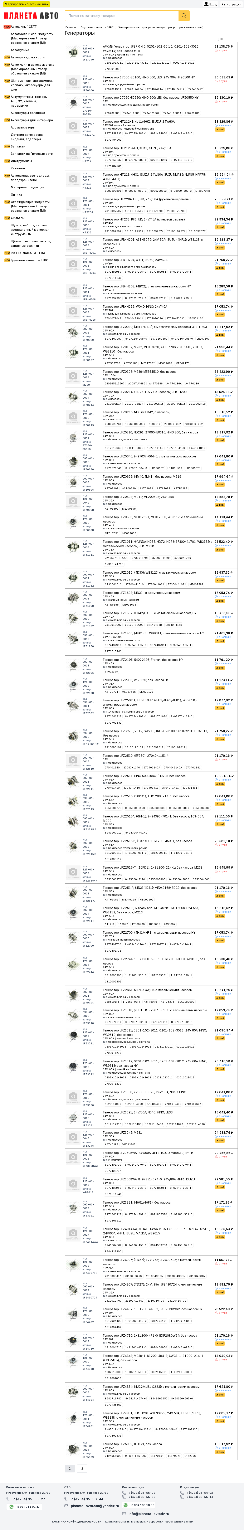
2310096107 (113, 747)
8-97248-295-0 (135, 271)
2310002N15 (155, 403)
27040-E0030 (176, 318)
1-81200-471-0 (136, 1347)
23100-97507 (134, 211)
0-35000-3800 (179, 808)
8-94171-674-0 (136, 1398)
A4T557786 (112, 363)
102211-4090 (134, 1104)
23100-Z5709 (176, 211)
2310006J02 (113, 1276)
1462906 (190, 1455)
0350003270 (113, 808)
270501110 (195, 318)
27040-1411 (170, 787)
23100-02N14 (134, 403)
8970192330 (189, 1429)
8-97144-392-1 (136, 716)
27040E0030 (155, 318)
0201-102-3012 (183, 62)
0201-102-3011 (137, 62)
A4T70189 (192, 383)
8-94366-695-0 (182, 1398)
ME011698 (129, 604)
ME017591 (112, 533)
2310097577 (197, 231)
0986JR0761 (113, 424)
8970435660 (113, 1404)
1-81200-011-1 (181, 852)
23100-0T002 (194, 424)
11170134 (157, 1455)
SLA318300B (186, 1001)
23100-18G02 (134, 624)
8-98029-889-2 (181, 190)
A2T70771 (111, 691)
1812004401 (158, 1320)
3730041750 (182, 557)
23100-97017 (176, 747)
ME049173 (183, 363)
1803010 (155, 424)
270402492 (195, 89)
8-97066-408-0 (166, 1429)
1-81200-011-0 (136, 852)
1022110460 (133, 1124)
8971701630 (158, 716)
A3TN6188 (112, 604)
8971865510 (158, 1214)
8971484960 (158, 133)
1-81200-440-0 (136, 1320)
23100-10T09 (177, 1300)
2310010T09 (155, 1300)
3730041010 (113, 584)
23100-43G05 (176, 1276)
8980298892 (158, 190)
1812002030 (113, 1378)
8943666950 (159, 1398)
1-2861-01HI (131, 1001)
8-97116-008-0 (136, 338)
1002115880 (113, 1372)
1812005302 (113, 981)
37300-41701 (161, 557)
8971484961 (113, 139)
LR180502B (193, 468)
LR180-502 (174, 468)
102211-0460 (154, 1124)
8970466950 (158, 1347)
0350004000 (201, 808)
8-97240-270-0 (135, 944)
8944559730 (158, 1245)
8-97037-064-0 (136, 468)
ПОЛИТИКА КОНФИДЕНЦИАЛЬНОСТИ (76, 1521)
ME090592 (146, 899)
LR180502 (157, 468)
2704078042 (113, 318)
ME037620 (165, 363)
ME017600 (129, 533)
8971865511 (113, 1220)
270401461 (189, 787)
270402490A (113, 89)
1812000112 (113, 859)
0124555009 (113, 1455)
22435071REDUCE (116, 557)
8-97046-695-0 (181, 1347)
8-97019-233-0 (115, 1429)
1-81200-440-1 (181, 1320)
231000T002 (172, 424)
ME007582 (196, 584)
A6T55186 (130, 363)
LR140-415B (174, 624)
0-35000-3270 (135, 808)
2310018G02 (113, 624)
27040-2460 (173, 1104)
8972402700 (113, 944)
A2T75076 (150, 1001)
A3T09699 (146, 488)
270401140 (112, 767)
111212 (109, 924)
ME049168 (129, 899)
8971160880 (159, 338)
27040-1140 (131, 767)
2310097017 (155, 747)
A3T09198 (111, 488)
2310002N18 (197, 403)
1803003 (154, 924)
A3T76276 (167, 1001)
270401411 (151, 787)
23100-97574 (176, 231)
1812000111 (158, 852)
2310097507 (113, 211)
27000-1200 (113, 1052)
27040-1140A (173, 767)
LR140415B (154, 624)
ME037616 (129, 691)
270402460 (154, 1104)
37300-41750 (114, 564)
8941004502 (113, 1245)
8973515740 (113, 278)
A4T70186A (174, 383)
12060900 (138, 924)
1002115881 (158, 1372)
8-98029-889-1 (136, 190)
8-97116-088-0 (182, 338)
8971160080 (113, 338)
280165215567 (115, 383)
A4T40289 (111, 1144)
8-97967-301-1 (182, 1022)
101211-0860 (134, 448)
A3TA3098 (163, 488)
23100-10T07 (134, 1300)
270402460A (193, 1104)
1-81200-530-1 (181, 975)
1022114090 (113, 1104)
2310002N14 (113, 403)
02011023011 (114, 62)
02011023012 (160, 62)
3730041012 (155, 584)
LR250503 (203, 338)
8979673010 (113, 1022)
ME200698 (129, 508)
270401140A (152, 767)
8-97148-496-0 (181, 133)
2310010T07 (113, 1300)
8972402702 (113, 950)
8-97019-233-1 (141, 1429)
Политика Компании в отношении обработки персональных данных (148, 1521)
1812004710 (113, 1347)
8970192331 (113, 1435)
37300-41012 (177, 584)
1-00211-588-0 (136, 1372)
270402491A (155, 89)
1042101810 (197, 448)
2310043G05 (154, 1276)
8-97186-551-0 (181, 1214)
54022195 (111, 671)
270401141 (193, 767)
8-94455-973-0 (181, 1245)
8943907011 (113, 832)
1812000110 (113, 852)
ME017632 (148, 363)
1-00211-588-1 (181, 1372)
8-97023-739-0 (136, 298)
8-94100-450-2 (136, 1245)
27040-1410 (131, 787)
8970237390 (113, 298)
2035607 (169, 924)
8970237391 (158, 298)
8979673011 (159, 1022)
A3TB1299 (180, 488)
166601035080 (135, 424)
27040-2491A (176, 89)
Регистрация (231, 4)
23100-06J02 (133, 1276)
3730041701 (140, 557)
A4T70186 (156, 383)
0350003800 (157, 808)
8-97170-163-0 (181, 716)
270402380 (112, 113)
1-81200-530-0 (136, 975)
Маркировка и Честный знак (26, 4)
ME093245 (129, 1144)
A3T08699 (111, 508)
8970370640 (113, 468)
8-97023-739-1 (181, 298)
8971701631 (113, 722)
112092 (123, 924)
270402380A (151, 113)
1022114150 (155, 448)
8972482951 (158, 271)
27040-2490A (134, 89)
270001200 (112, 69)
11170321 (174, 1455)
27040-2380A (172, 113)
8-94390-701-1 (136, 832)
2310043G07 (197, 1276)
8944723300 (113, 1251)
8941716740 (113, 1398)
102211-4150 (176, 448)
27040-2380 (131, 113)
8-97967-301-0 (136, 1022)
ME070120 (146, 691)
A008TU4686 (136, 383)
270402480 (192, 113)
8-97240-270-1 (180, 944)
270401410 (112, 787)
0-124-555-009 (136, 1455)
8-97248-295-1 (180, 271)
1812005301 (158, 975)
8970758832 (113, 133)
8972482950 (113, 271)
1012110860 (113, 448)
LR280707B (202, 190)
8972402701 (158, 944)
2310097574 (155, 231)
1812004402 (113, 1327)
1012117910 (113, 1124)
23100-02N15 (176, 403)
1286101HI (112, 1001)
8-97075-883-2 (136, 133)
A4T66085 (111, 899)
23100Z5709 (155, 211)
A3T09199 (129, 488)
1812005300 (113, 975)
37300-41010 (134, 584)
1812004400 (113, 1320)
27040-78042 (134, 318)
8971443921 (113, 716)
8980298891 (113, 190)
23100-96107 (134, 747)
